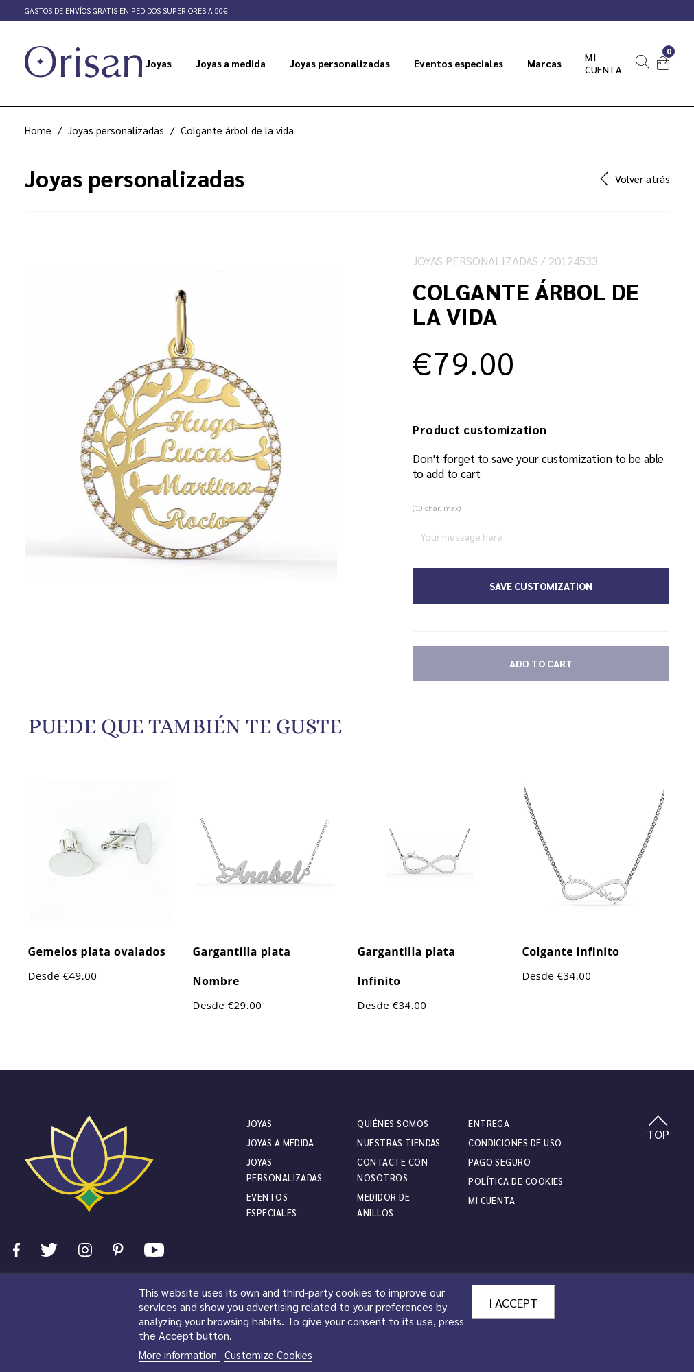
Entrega (488, 1123)
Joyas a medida (280, 1142)
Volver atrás (635, 179)
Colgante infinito (571, 951)
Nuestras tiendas (398, 1142)
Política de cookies (516, 1181)
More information (179, 1354)
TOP (658, 1128)
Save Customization (540, 586)
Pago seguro (499, 1162)
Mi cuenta (491, 1200)
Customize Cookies (268, 1354)
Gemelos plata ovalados (97, 951)
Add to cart (540, 663)
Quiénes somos (392, 1123)
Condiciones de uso (515, 1142)
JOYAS (259, 1123)
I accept (513, 1302)
